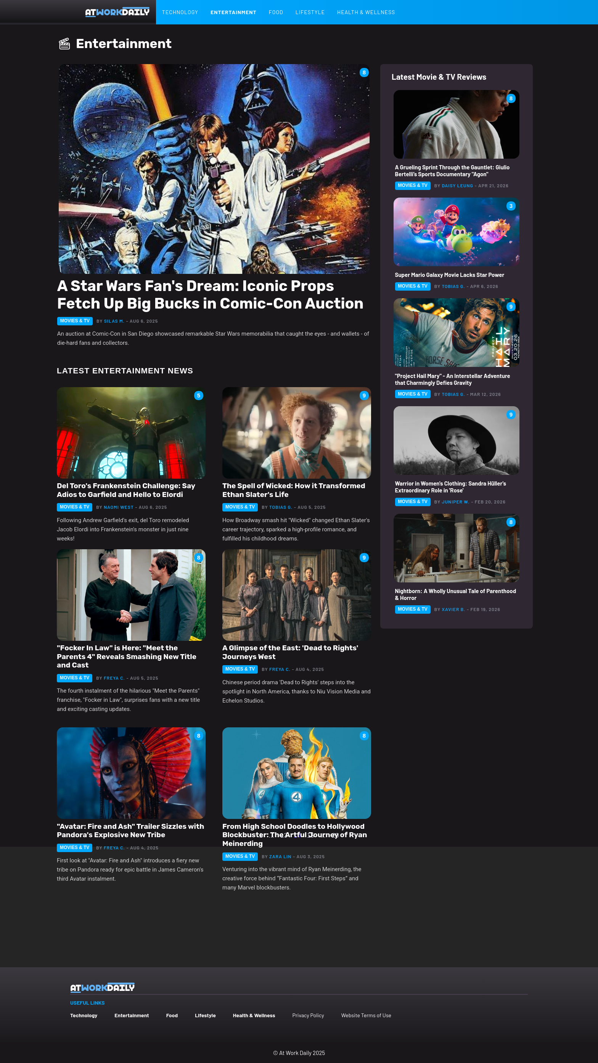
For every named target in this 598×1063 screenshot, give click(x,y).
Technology (180, 12)
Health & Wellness (366, 12)
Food (276, 12)
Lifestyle (310, 12)
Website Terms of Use (366, 1015)
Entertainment (234, 12)
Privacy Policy (308, 1015)
